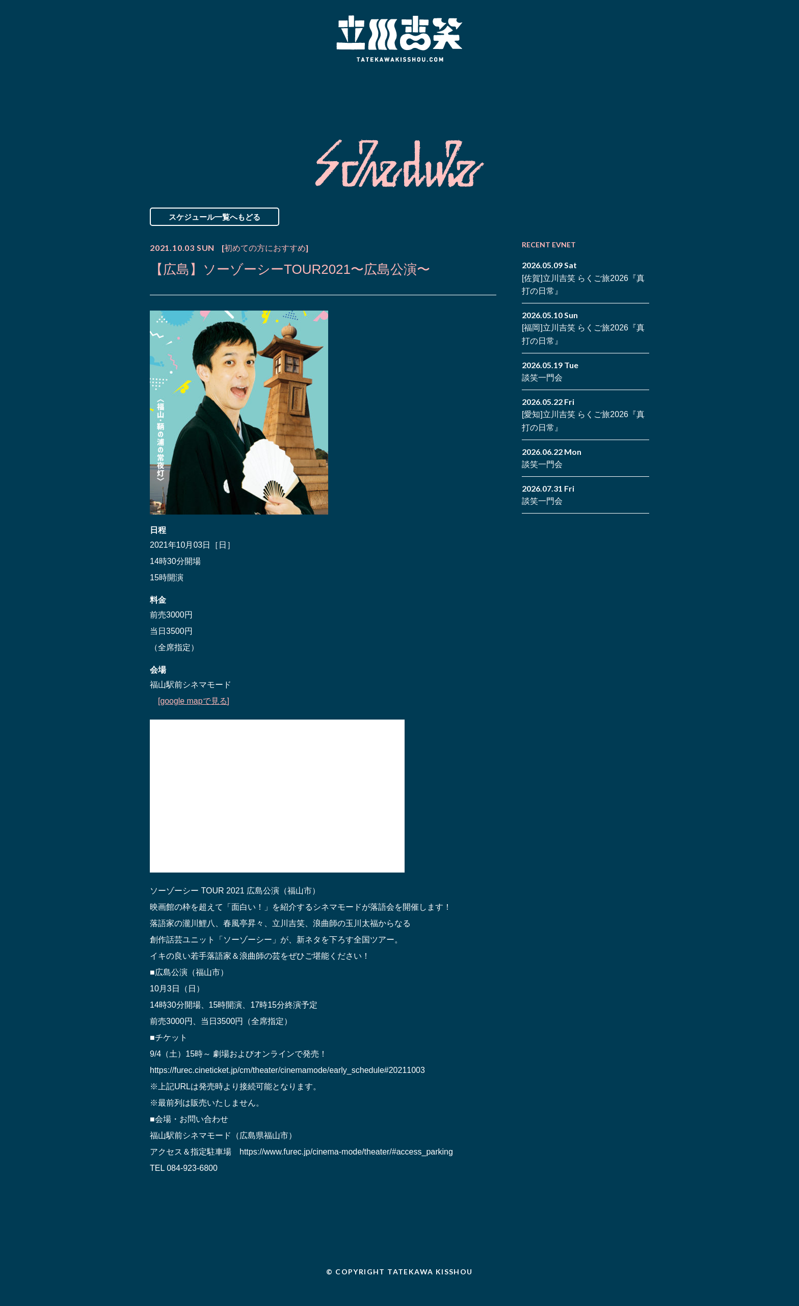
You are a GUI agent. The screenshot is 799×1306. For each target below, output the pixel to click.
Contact (577, 93)
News (192, 93)
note (626, 101)
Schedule (283, 93)
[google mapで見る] (194, 701)
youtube (641, 101)
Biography (384, 93)
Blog (486, 93)
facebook (626, 85)
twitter (641, 85)
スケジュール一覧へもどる (214, 216)
